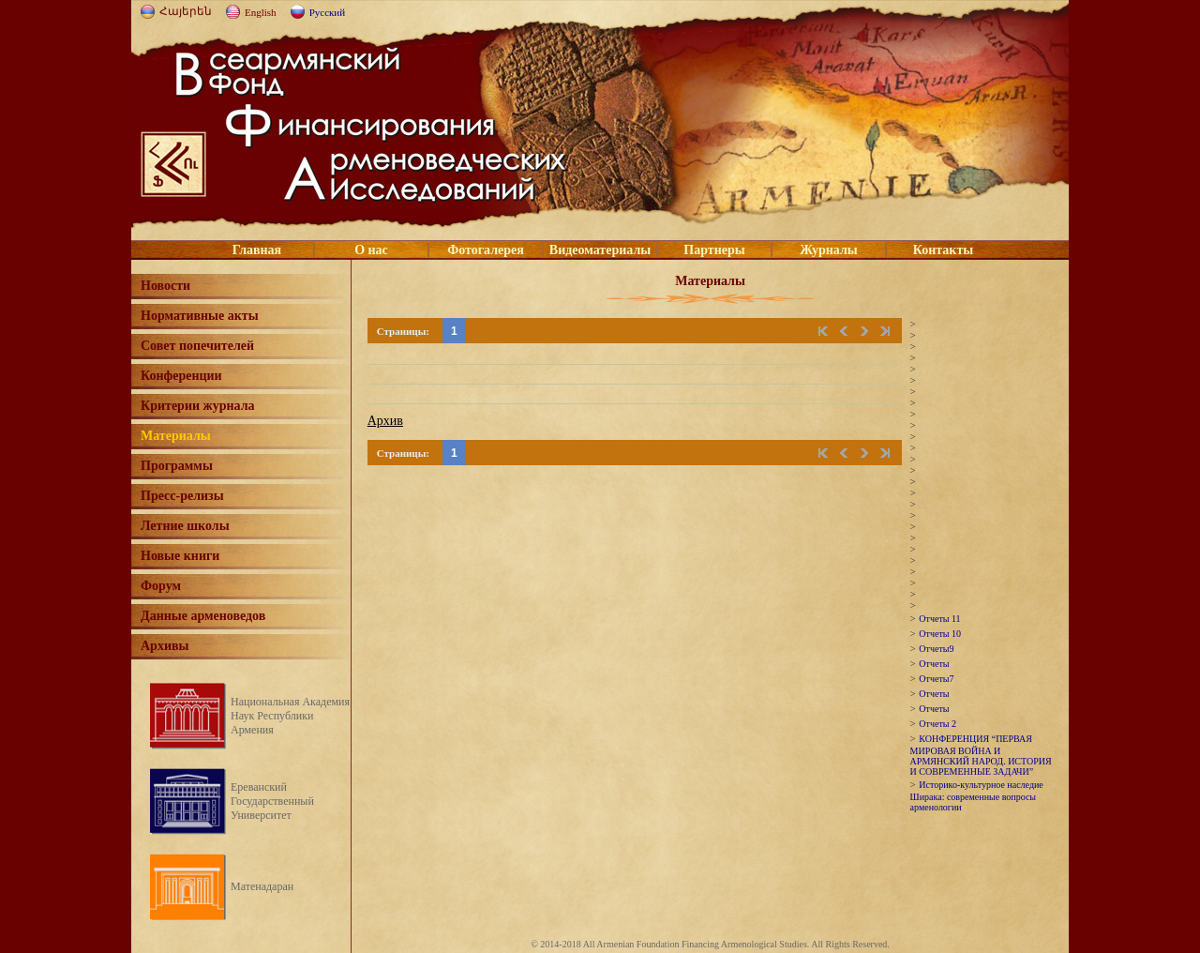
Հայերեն (185, 11)
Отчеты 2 (937, 724)
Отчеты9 (936, 648)
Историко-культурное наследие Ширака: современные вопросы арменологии (976, 795)
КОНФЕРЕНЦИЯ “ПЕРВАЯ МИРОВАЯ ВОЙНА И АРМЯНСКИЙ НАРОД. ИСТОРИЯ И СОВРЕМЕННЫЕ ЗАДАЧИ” (981, 755)
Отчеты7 (936, 678)
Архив (385, 421)
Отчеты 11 (939, 618)
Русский (327, 12)
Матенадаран (262, 886)
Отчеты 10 (940, 633)
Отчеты (934, 663)
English (261, 12)
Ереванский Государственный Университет (272, 801)
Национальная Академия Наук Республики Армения (290, 715)
